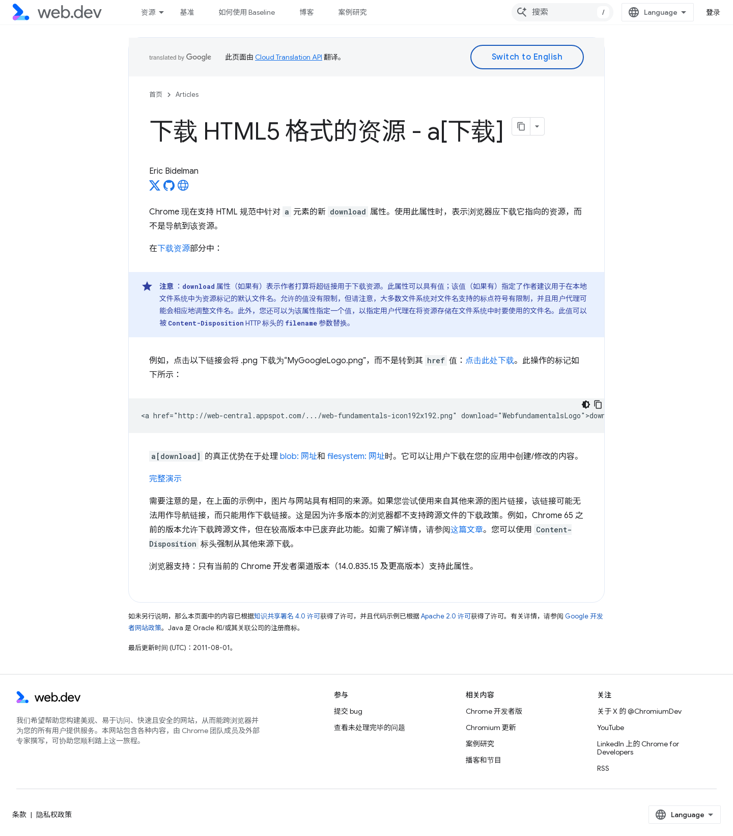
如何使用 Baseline (246, 12)
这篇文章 (466, 530)
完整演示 (165, 479)
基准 (187, 12)
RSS (603, 768)
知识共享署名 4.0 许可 (287, 616)
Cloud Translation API (288, 57)
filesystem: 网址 (356, 456)
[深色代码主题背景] (586, 404)
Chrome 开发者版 (494, 711)
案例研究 (352, 12)
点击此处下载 (489, 361)
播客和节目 (483, 760)
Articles (187, 94)
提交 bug (348, 711)
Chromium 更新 (491, 727)
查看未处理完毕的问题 (369, 727)
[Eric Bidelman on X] (154, 188)
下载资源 (173, 249)
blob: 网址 (298, 456)
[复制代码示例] (598, 404)
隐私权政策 (54, 815)
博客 (306, 12)
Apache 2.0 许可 (446, 616)
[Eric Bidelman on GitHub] (169, 188)
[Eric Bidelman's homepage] (183, 188)
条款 (19, 815)
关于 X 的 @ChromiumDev (639, 711)
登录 (713, 12)
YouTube (610, 727)
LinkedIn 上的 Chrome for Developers (638, 748)
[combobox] (562, 12)
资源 (148, 12)
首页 (155, 94)
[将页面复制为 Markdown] (521, 126)
